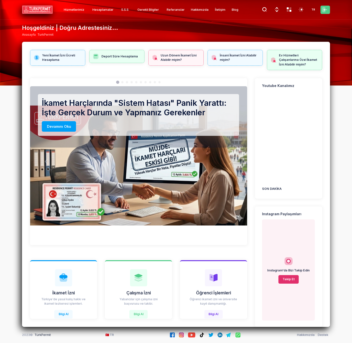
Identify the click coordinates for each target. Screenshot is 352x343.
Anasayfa (29, 34)
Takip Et (289, 279)
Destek (323, 335)
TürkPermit (42, 335)
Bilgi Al (63, 314)
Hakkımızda (306, 335)
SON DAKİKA (272, 189)
